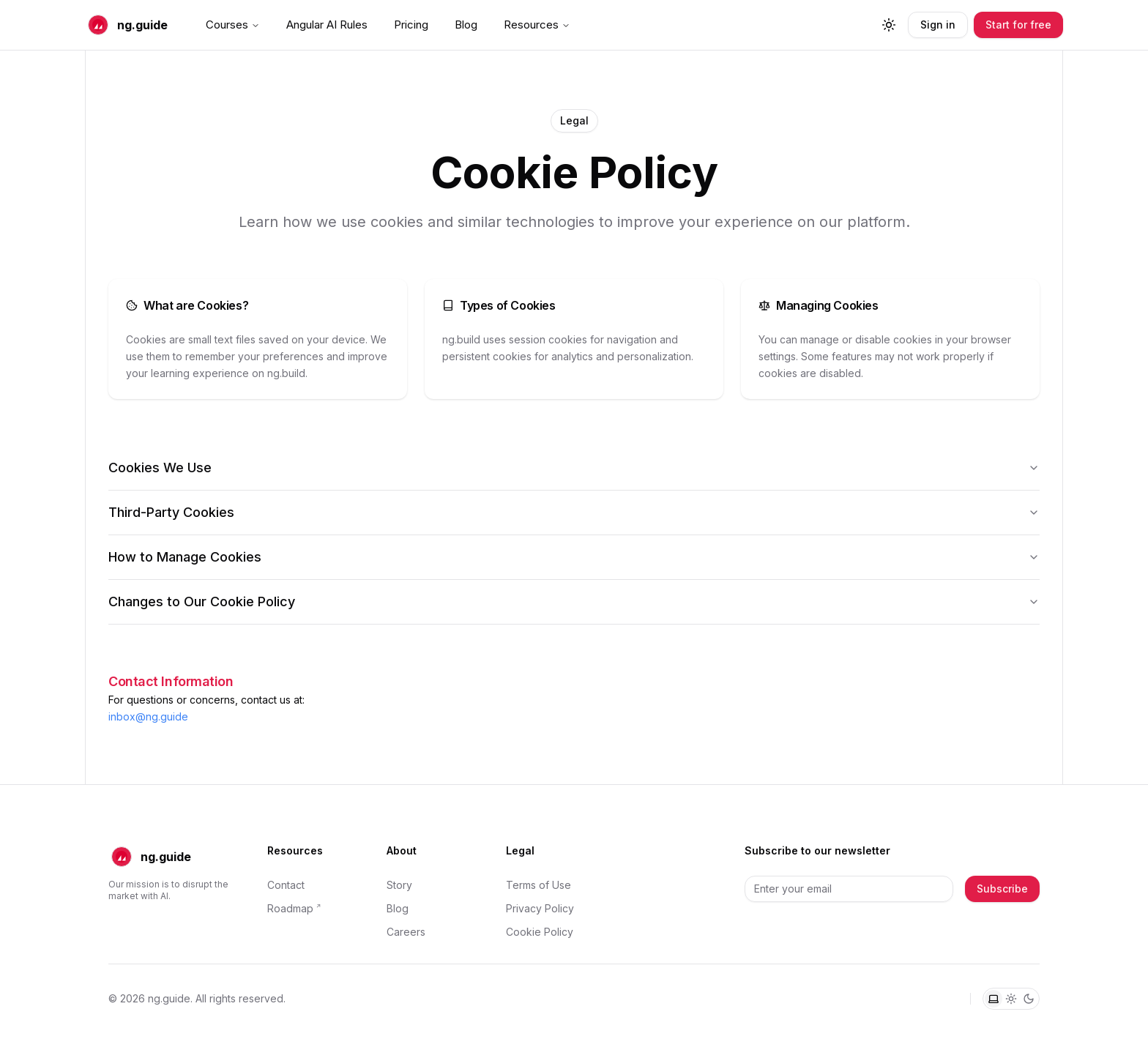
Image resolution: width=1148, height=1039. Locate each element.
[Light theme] (1011, 999)
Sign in (937, 24)
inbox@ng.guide (148, 716)
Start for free (1018, 24)
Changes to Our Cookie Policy (574, 601)
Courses (233, 24)
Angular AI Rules (327, 24)
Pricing (411, 24)
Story (399, 885)
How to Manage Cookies (574, 557)
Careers (406, 932)
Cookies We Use (574, 467)
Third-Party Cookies (574, 512)
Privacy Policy (540, 908)
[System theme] (993, 999)
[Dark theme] (1028, 999)
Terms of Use (538, 885)
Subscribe (1002, 888)
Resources (537, 24)
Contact (286, 885)
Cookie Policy (539, 932)
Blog (466, 24)
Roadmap (290, 908)
